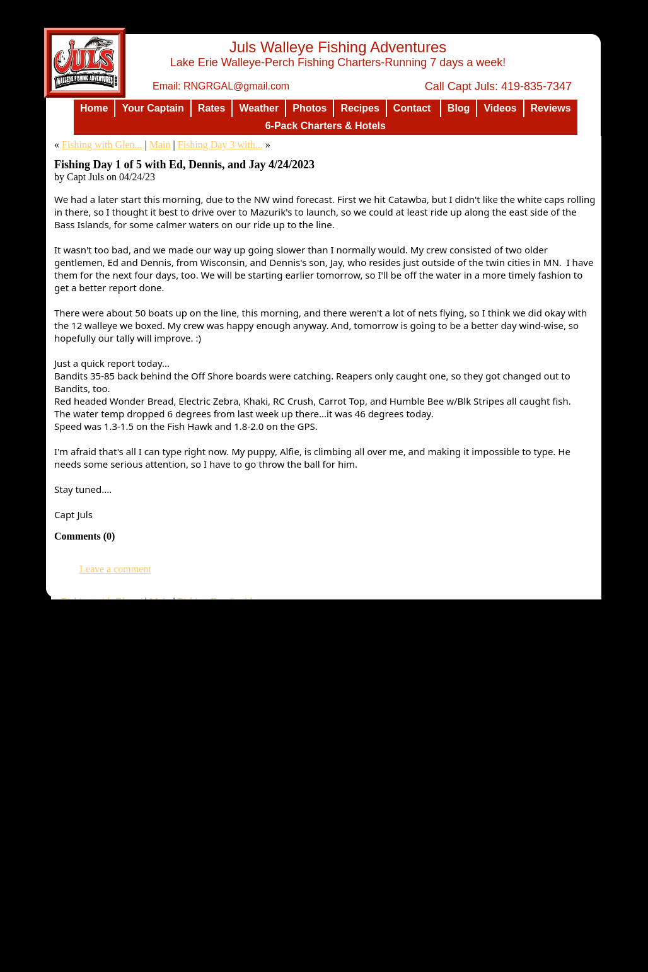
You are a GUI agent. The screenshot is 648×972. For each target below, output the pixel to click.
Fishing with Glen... (102, 144)
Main (160, 144)
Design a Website (402, 962)
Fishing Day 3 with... (220, 144)
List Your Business (466, 962)
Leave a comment (115, 569)
